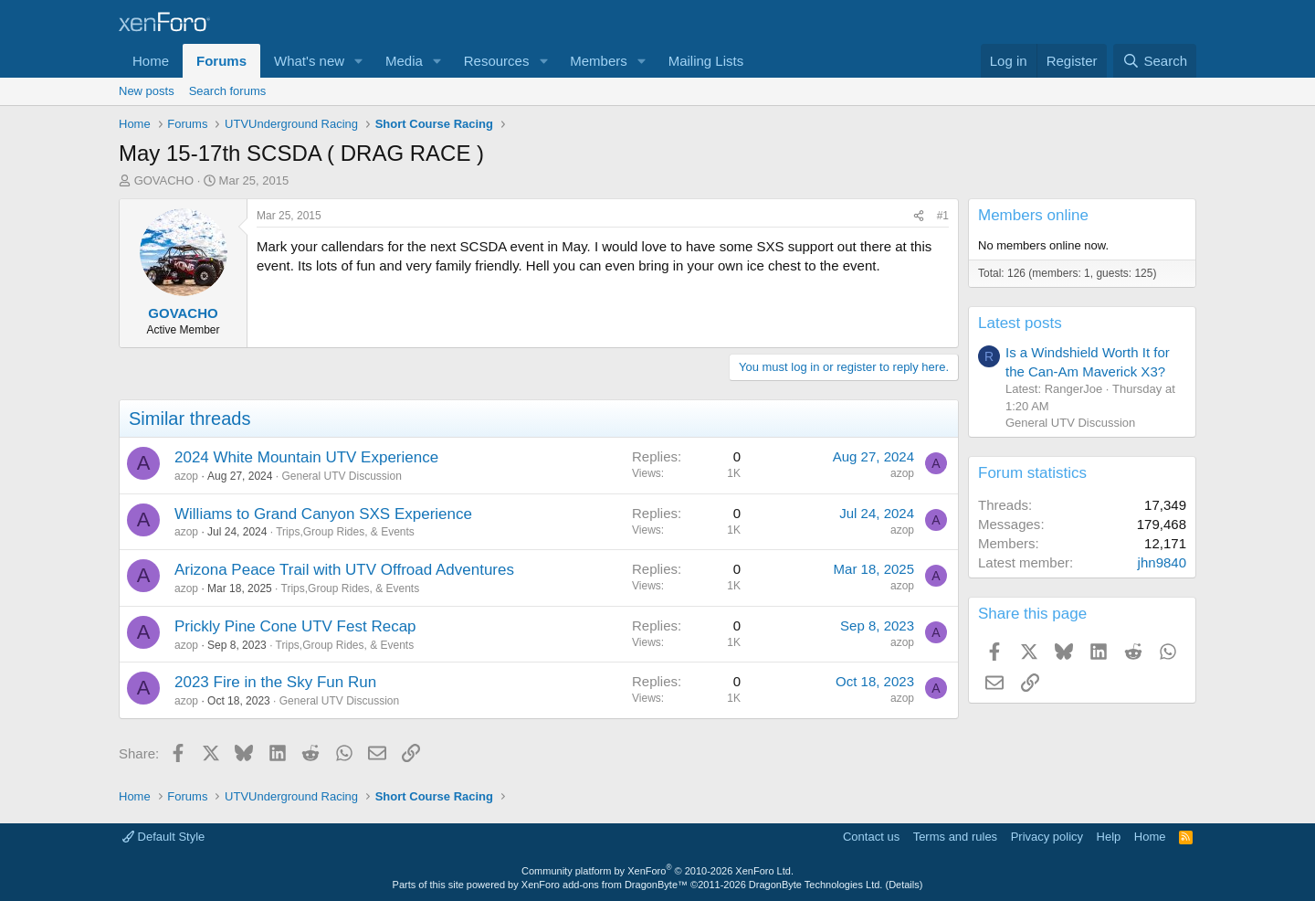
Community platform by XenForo (657, 870)
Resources (497, 61)
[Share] (919, 216)
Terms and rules (955, 836)
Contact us (871, 836)
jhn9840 (1162, 562)
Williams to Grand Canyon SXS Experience (323, 514)
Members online (1033, 215)
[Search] (1154, 61)
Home (150, 61)
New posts (146, 91)
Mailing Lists (706, 61)
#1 (943, 215)
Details (904, 884)
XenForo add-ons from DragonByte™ (604, 884)
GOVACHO (164, 180)
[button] (359, 61)
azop (186, 476)
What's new (309, 61)
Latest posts (1020, 323)
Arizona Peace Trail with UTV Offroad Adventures (344, 569)
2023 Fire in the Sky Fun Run (275, 682)
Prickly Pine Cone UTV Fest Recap (295, 626)
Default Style (163, 836)
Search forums (228, 91)
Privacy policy (1047, 836)
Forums (221, 61)
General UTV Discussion (341, 476)
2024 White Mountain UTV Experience (306, 457)
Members (598, 61)
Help (1109, 836)
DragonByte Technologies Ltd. (816, 884)
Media (404, 61)
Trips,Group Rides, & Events (345, 531)
